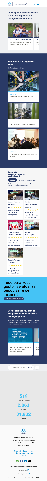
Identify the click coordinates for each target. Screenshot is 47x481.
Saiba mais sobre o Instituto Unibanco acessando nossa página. (23, 453)
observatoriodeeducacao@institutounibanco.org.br (23, 466)
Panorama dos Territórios (16, 443)
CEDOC (31, 437)
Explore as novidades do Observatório (14, 298)
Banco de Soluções (30, 440)
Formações (24, 437)
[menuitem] (17, 437)
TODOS (12, 180)
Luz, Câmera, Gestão (17, 440)
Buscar (30, 367)
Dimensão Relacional (27, 180)
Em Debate (17, 437)
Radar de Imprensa (23, 445)
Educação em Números (31, 443)
